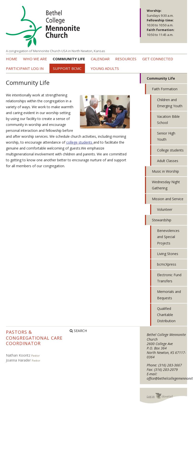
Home (11, 58)
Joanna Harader (18, 360)
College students (170, 150)
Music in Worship (165, 171)
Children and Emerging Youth (169, 102)
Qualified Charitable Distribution (166, 314)
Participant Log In (25, 68)
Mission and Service (167, 198)
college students (79, 142)
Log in (151, 396)
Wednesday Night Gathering (166, 185)
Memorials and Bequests (169, 294)
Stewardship (161, 220)
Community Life (69, 58)
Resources (125, 58)
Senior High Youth (166, 136)
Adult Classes (167, 160)
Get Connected (157, 58)
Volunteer (164, 209)
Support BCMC (67, 68)
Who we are (35, 58)
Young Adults (105, 68)
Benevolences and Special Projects (168, 236)
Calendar (100, 58)
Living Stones (167, 253)
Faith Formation (164, 89)
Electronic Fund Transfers (169, 277)
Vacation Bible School (168, 119)
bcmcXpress (166, 264)
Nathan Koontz (18, 355)
